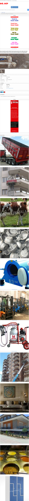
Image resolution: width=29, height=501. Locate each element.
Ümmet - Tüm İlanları (3, 75)
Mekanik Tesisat (3, 12)
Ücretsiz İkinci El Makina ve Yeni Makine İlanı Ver (6, 0)
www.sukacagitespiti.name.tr (9, 88)
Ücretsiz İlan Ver (14, 7)
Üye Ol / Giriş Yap (14, 0)
